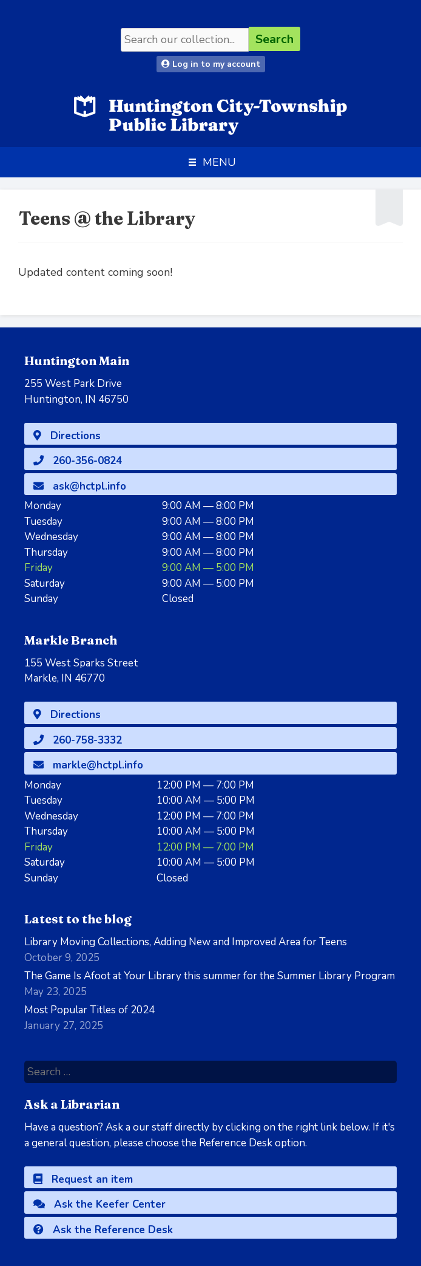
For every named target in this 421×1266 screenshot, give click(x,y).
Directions (67, 436)
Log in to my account (210, 64)
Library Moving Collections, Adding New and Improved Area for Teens (185, 942)
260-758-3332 (77, 740)
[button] (219, 162)
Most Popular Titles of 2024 (89, 1010)
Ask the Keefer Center (99, 1204)
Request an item (83, 1179)
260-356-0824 (77, 461)
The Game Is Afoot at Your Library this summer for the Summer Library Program (209, 976)
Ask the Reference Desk (103, 1230)
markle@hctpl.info (88, 765)
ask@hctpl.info (79, 486)
